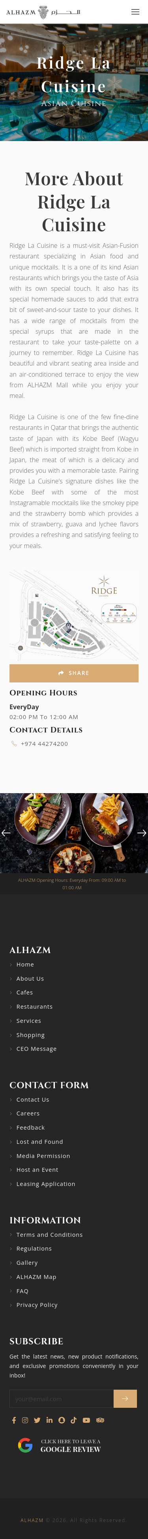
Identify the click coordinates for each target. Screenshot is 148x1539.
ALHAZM (32, 1520)
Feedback (31, 1127)
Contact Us (33, 1099)
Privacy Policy (37, 1305)
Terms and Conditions (50, 1234)
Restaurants (35, 1006)
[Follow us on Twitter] (37, 1420)
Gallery (27, 1262)
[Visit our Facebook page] (14, 1420)
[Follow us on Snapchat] (61, 1420)
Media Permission (44, 1156)
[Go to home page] (43, 12)
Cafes (25, 992)
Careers (28, 1113)
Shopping (31, 1035)
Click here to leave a (70, 1446)
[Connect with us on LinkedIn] (49, 1420)
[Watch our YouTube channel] (86, 1420)
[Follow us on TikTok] (74, 1420)
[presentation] (6, 833)
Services (29, 1020)
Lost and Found (40, 1141)
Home (25, 964)
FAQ (23, 1291)
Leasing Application (46, 1184)
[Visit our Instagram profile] (25, 1420)
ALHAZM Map (37, 1277)
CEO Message (37, 1048)
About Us (30, 978)
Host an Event (37, 1169)
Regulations (34, 1248)
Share (74, 673)
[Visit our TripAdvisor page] (100, 1420)
